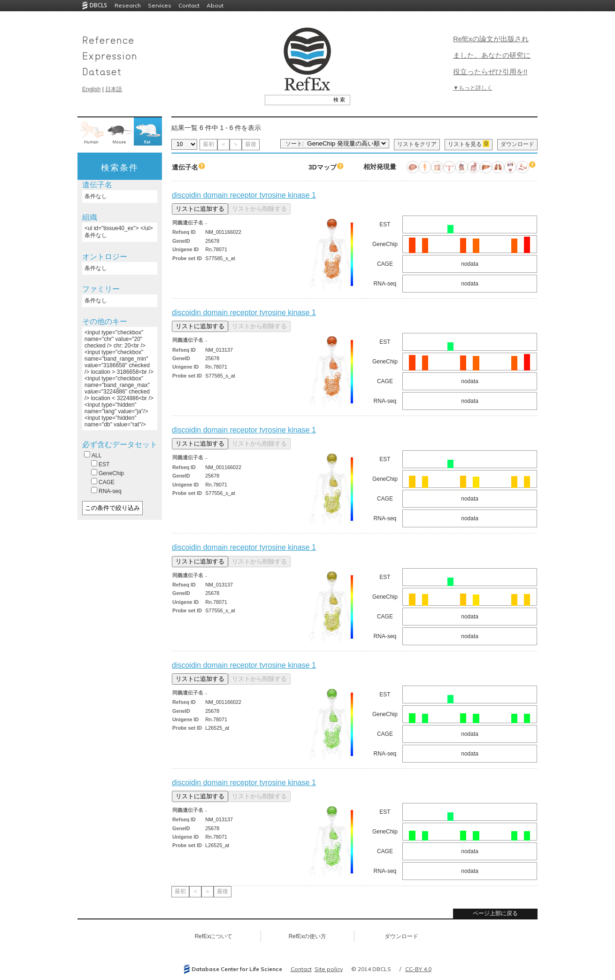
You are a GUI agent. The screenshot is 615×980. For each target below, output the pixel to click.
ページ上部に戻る (495, 913)
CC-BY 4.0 (418, 968)
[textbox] (297, 99)
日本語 (113, 89)
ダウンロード (517, 144)
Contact (189, 5)
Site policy (329, 968)
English (91, 89)
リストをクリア (417, 144)
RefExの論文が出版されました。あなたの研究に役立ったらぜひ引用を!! (491, 55)
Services (159, 5)
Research (128, 5)
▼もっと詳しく (472, 88)
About (215, 5)
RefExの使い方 (308, 936)
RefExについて (214, 936)
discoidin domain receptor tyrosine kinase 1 (244, 195)
